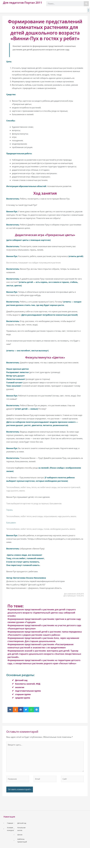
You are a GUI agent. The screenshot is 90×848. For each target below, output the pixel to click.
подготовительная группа (28, 691)
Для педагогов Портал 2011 (22, 2)
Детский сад (21, 680)
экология (19, 687)
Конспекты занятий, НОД (27, 684)
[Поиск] (86, 3)
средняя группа (22, 697)
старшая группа (23, 694)
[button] (88, 10)
